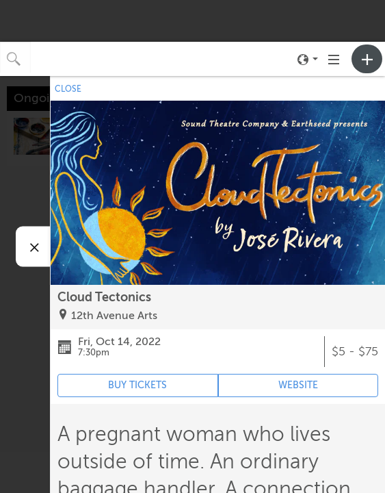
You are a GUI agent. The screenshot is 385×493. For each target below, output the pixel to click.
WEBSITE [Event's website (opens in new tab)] (298, 385)
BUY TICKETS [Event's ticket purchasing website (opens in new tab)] (137, 385)
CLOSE (68, 89)
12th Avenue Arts (114, 315)
